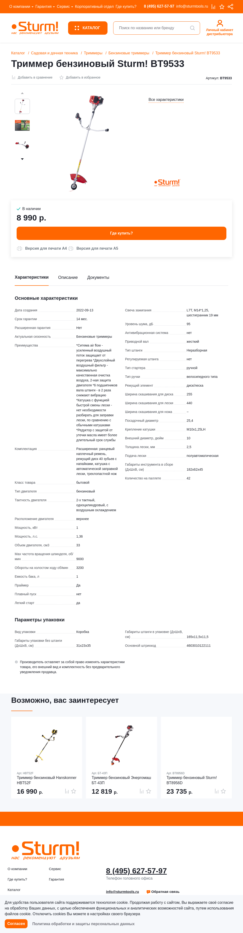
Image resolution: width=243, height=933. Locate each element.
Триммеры (93, 53)
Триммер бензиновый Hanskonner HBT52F (46, 780)
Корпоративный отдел (94, 7)
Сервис (63, 7)
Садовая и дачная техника (54, 53)
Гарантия (43, 7)
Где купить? (126, 7)
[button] (42, 248)
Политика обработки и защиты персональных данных (83, 924)
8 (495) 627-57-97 (159, 6)
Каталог (18, 53)
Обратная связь (163, 892)
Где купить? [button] (121, 233)
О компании (19, 7)
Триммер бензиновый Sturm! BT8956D (192, 780)
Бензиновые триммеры (128, 53)
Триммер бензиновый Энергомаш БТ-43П (121, 780)
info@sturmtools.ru (192, 6)
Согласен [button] (16, 924)
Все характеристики (166, 100)
